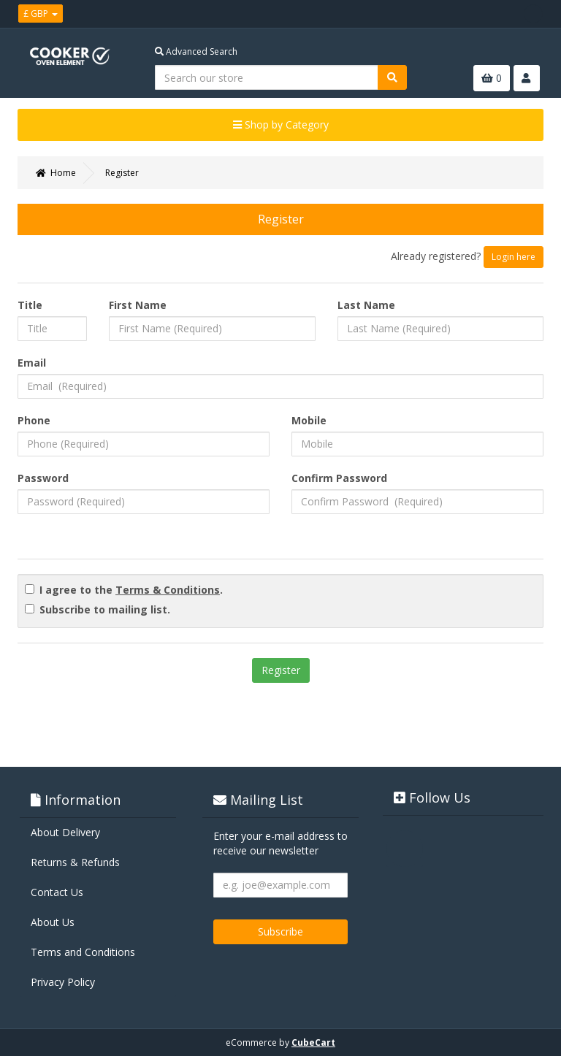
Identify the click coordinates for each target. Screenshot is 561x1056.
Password (43, 478)
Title (30, 305)
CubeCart (313, 1042)
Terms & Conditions (167, 590)
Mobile (309, 420)
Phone (34, 420)
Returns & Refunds (75, 862)
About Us (53, 922)
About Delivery (65, 832)
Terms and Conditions (83, 952)
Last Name (366, 305)
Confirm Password (339, 478)
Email (32, 363)
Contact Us (57, 892)
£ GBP (40, 13)
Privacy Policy (63, 982)
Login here (513, 256)
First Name (138, 305)
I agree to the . (131, 590)
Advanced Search (196, 51)
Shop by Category (281, 124)
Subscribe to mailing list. (104, 609)
